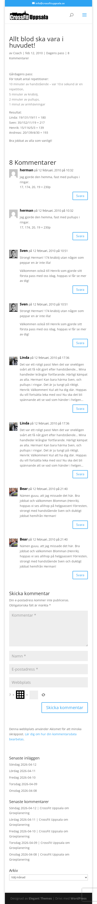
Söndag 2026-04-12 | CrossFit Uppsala (36, 808)
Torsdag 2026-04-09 (23, 784)
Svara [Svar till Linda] (80, 408)
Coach (17, 53)
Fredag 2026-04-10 (22, 777)
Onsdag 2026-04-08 (23, 791)
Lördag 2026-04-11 (22, 771)
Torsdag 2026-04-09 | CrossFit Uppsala (36, 843)
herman (26, 170)
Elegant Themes (40, 898)
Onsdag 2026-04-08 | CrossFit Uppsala (36, 854)
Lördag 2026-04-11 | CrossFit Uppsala (36, 819)
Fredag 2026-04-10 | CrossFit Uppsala (36, 831)
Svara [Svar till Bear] (80, 524)
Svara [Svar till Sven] (80, 289)
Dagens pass (55, 53)
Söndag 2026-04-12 (22, 764)
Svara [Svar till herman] (80, 196)
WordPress (79, 898)
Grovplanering (19, 813)
